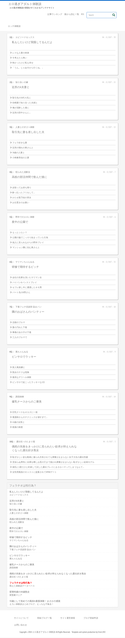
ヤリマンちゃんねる (24, 262)
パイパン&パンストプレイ (24, 282)
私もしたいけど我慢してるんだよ (32, 42)
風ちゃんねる (21, 352)
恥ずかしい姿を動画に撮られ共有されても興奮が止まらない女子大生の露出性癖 (50, 457)
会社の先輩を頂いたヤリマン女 (27, 277)
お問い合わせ (20, 625)
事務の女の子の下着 (21, 332)
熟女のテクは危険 (20, 372)
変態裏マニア (15, 595)
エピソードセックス (24, 37)
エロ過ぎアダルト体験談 (24, 4)
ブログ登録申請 (90, 618)
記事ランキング (54, 14)
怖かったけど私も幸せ (22, 63)
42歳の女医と (18, 422)
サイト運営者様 (67, 618)
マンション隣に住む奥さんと (26, 247)
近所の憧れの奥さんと (22, 148)
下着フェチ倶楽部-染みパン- (28, 307)
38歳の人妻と (18, 153)
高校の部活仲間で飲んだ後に (29, 177)
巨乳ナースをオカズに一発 (25, 412)
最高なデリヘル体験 (21, 377)
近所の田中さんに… (21, 113)
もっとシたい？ (19, 232)
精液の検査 (17, 427)
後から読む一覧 (71, 14)
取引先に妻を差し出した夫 (28, 132)
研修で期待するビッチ (25, 267)
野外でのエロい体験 (24, 217)
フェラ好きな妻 (19, 143)
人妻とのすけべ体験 (24, 127)
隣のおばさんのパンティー (28, 312)
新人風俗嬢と (18, 367)
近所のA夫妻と (20, 87)
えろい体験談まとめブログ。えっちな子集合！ (31, 604)
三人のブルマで (19, 337)
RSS (82, 14)
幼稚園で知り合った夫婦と (25, 103)
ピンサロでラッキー (24, 357)
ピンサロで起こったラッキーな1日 (28, 382)
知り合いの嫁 (21, 82)
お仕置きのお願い (20, 202)
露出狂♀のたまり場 (25, 442)
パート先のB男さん (21, 292)
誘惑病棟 (19, 397)
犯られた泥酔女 (22, 172)
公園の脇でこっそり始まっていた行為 (30, 237)
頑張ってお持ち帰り (21, 187)
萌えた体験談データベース (22, 586)
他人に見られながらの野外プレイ (28, 242)
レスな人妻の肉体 (20, 53)
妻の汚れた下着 (19, 327)
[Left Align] (113, 14)
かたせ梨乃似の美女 (21, 197)
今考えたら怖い (19, 58)
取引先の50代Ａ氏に (21, 98)
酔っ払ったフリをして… (23, 192)
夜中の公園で (20, 222)
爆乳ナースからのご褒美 (27, 402)
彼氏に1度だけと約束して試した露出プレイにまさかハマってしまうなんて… (48, 467)
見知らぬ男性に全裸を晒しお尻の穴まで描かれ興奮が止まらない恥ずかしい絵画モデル (53, 462)
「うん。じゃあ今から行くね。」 (28, 68)
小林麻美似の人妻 (20, 157)
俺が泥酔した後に (20, 108)
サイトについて (21, 618)
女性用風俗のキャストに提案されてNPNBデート (34, 472)
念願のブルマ (18, 322)
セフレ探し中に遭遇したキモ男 (27, 287)
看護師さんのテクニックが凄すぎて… (29, 417)
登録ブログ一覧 (44, 618)
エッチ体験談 (14, 26)
